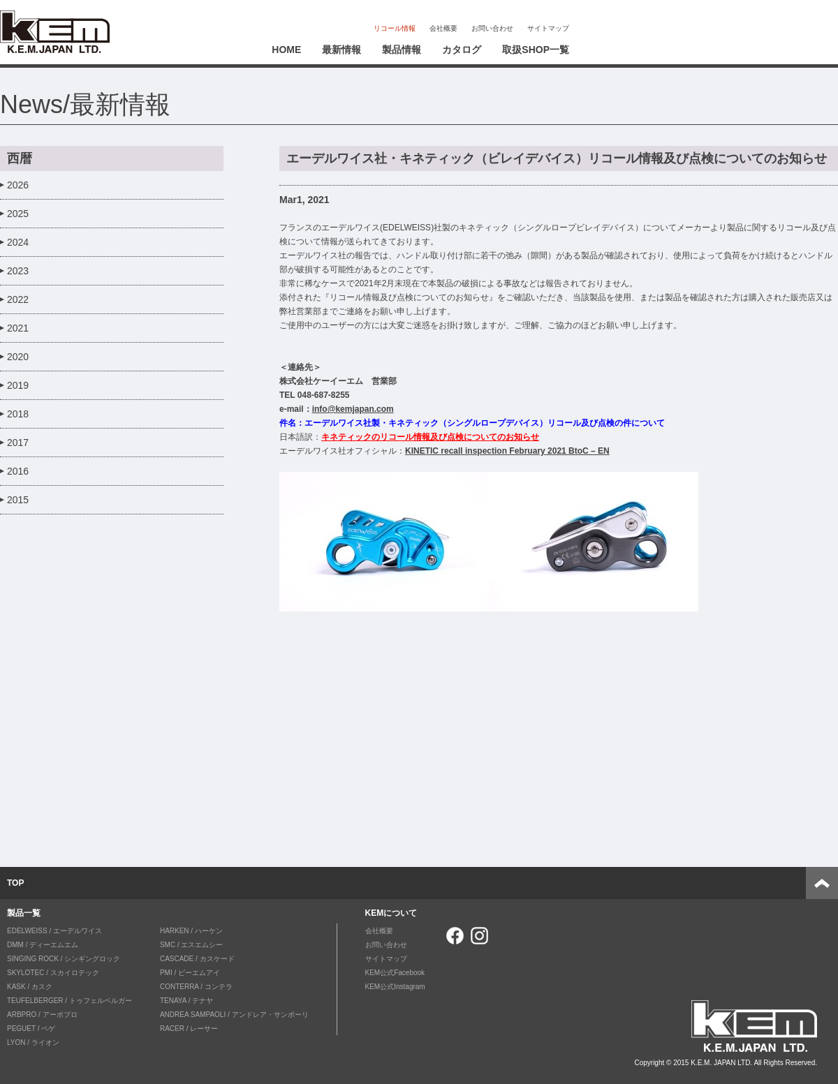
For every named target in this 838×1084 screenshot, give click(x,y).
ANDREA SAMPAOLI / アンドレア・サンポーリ (234, 1014)
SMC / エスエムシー (191, 945)
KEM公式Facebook (395, 973)
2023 (18, 270)
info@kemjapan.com (353, 409)
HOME (286, 49)
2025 (18, 213)
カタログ (461, 49)
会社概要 (443, 28)
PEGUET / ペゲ (31, 1028)
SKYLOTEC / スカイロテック (53, 973)
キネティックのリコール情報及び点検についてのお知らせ (430, 437)
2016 (18, 471)
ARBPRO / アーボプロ (42, 1014)
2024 (18, 242)
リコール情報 (395, 28)
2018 (18, 414)
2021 (18, 328)
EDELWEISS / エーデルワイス (54, 931)
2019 (18, 385)
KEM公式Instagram (395, 986)
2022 (18, 299)
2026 (18, 185)
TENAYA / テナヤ (186, 1000)
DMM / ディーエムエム (42, 945)
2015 (18, 499)
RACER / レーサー (189, 1028)
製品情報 (401, 49)
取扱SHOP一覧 (535, 49)
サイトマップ (548, 28)
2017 (18, 442)
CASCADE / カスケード (197, 959)
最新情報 (341, 49)
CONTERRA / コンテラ (196, 986)
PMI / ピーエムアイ (190, 973)
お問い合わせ (492, 28)
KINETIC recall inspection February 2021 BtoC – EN (507, 451)
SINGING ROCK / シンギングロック (63, 959)
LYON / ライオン (33, 1042)
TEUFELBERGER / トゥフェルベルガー (69, 1000)
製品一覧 (24, 913)
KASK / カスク (29, 986)
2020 (18, 356)
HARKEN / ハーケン (191, 931)
